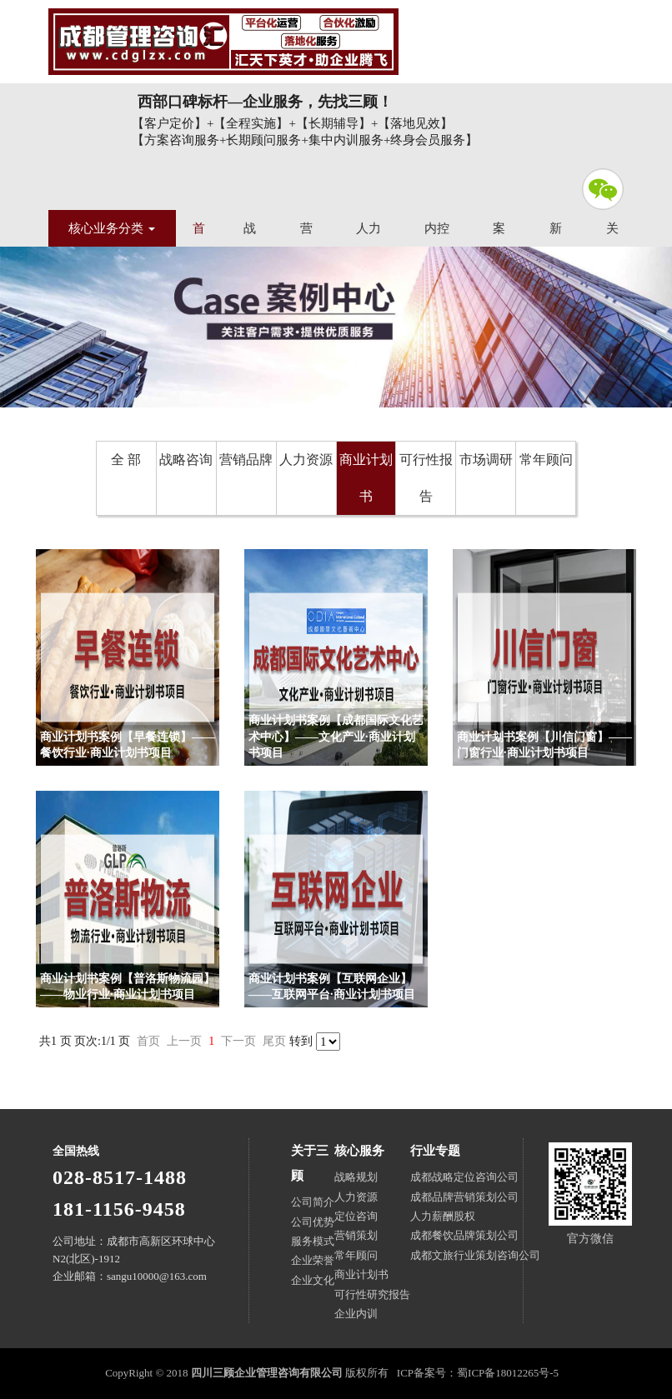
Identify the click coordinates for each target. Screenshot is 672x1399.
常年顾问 (546, 459)
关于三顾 (309, 1163)
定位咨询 (356, 1216)
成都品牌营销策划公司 (464, 1197)
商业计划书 (366, 477)
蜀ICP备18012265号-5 (508, 1373)
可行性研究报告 (372, 1294)
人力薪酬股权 (442, 1216)
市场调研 (486, 459)
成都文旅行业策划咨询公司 (475, 1255)
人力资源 (306, 459)
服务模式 (312, 1241)
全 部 (126, 459)
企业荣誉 (312, 1260)
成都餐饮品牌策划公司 (464, 1235)
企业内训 (356, 1313)
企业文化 (312, 1280)
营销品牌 (246, 459)
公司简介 (312, 1202)
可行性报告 (426, 477)
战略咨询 (186, 459)
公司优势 (312, 1222)
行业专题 (435, 1150)
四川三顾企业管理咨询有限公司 (223, 41)
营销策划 (356, 1235)
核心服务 (359, 1150)
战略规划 (356, 1177)
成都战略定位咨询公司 (464, 1177)
